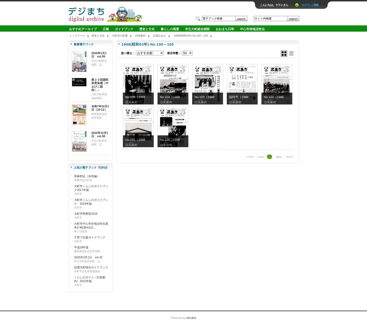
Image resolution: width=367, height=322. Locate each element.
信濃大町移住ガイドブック (91, 267)
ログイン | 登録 (310, 5)
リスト (291, 53)
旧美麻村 (140, 35)
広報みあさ (159, 35)
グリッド (284, 54)
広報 (106, 29)
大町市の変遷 (120, 35)
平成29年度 (81, 247)
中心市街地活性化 (252, 29)
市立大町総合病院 (197, 29)
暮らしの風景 (170, 29)
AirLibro (191, 318)
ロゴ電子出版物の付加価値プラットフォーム (123, 13)
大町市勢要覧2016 (86, 213)
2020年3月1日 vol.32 (88, 257)
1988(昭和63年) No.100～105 (190, 35)
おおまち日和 (225, 29)
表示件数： (174, 53)
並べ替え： (128, 53)
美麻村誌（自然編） (87, 176)
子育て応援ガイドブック (89, 237)
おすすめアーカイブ (83, 29)
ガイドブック (124, 29)
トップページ (77, 35)
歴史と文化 (147, 29)
